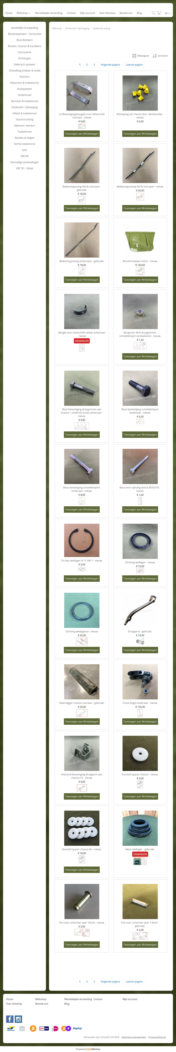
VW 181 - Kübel (24, 168)
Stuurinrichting (24, 119)
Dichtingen (24, 58)
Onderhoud (24, 95)
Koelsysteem (24, 89)
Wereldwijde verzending (48, 13)
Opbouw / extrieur (24, 125)
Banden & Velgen (24, 137)
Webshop (24, 13)
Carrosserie (24, 52)
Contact (71, 13)
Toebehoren (24, 131)
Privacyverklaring (157, 1037)
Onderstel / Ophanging (24, 107)
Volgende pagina (110, 64)
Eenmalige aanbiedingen (24, 162)
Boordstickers (25, 40)
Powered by (88, 1049)
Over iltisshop (107, 13)
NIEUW (24, 156)
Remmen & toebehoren (24, 101)
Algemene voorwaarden (134, 1037)
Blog (139, 13)
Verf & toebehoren (24, 144)
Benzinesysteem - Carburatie (24, 34)
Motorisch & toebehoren (24, 82)
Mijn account (87, 13)
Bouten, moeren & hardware (24, 46)
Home (8, 13)
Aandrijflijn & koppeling (24, 27)
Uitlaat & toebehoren (24, 113)
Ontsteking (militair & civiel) (24, 70)
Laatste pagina (134, 64)
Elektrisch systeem (24, 64)
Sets (24, 150)
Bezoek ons (125, 13)
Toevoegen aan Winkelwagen (81, 133)
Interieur (24, 76)
